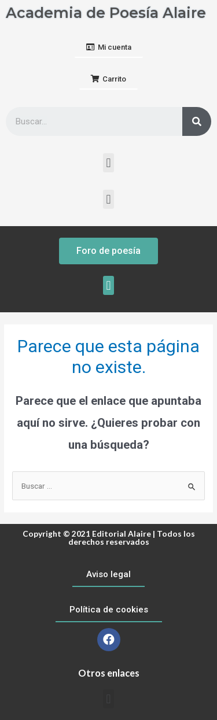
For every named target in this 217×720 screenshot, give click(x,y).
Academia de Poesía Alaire (106, 12)
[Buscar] (196, 121)
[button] (109, 48)
